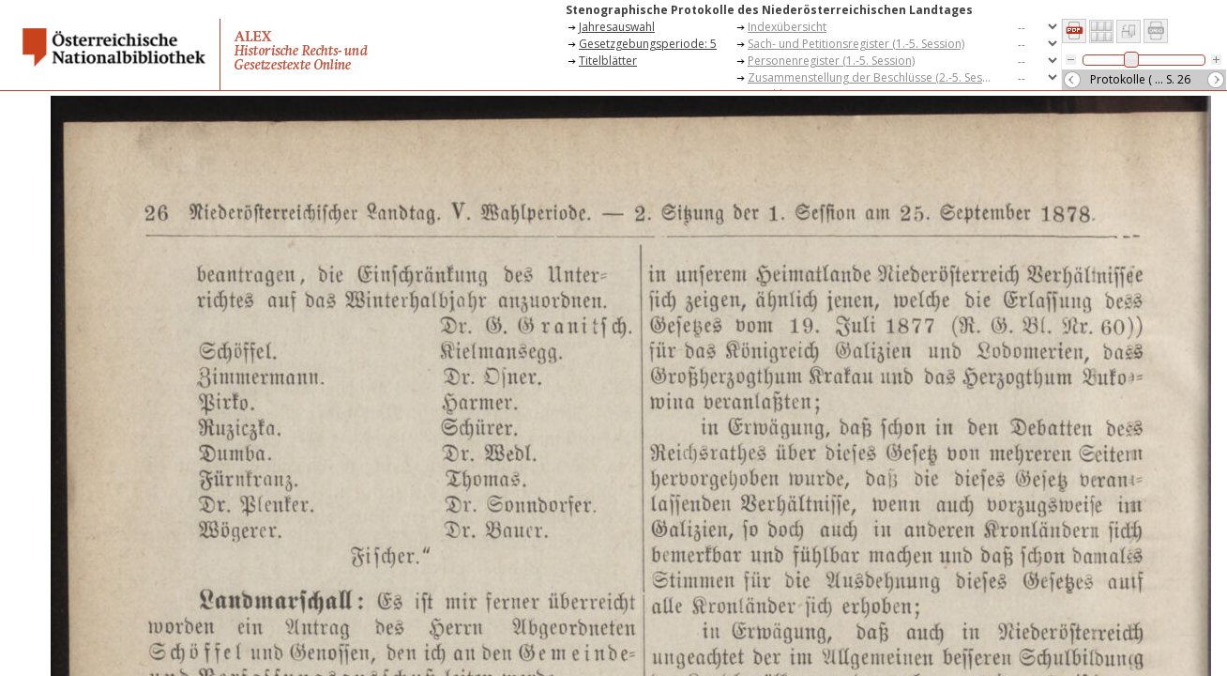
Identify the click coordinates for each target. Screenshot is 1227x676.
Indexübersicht (787, 27)
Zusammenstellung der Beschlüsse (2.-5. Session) (874, 77)
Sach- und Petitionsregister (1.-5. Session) (856, 44)
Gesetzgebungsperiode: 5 (648, 44)
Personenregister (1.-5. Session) (831, 61)
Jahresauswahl (617, 27)
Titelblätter (608, 61)
